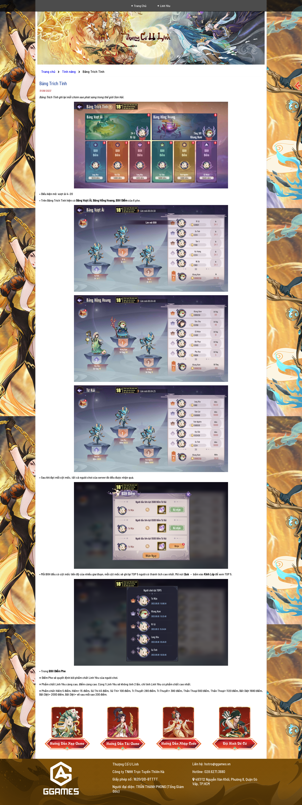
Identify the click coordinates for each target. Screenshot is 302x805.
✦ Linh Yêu (163, 6)
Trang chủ (48, 71)
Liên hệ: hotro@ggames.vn (211, 764)
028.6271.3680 (214, 771)
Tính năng (69, 71)
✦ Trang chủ (138, 6)
